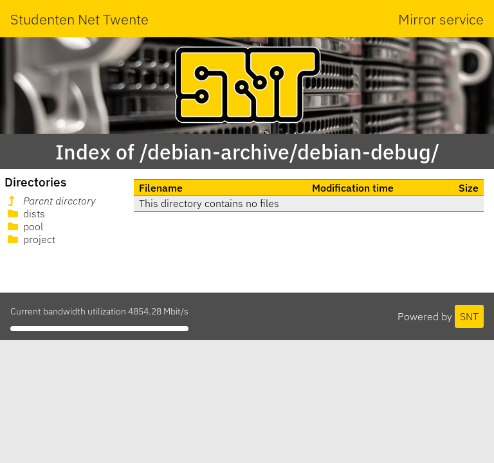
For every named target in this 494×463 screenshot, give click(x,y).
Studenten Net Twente (79, 19)
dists (25, 213)
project (30, 239)
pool (24, 226)
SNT (469, 316)
